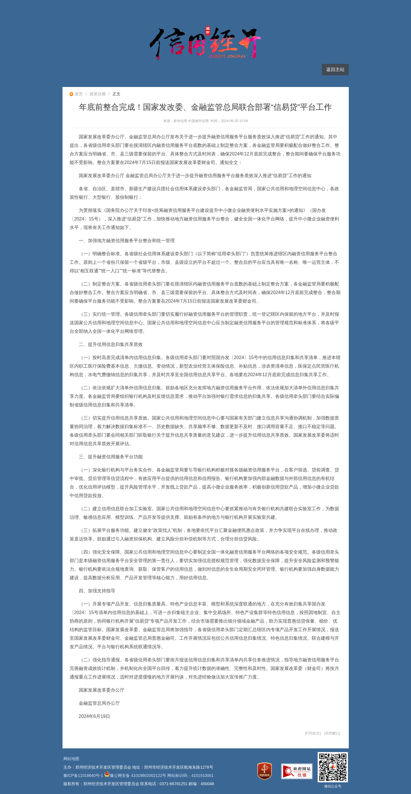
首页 (79, 94)
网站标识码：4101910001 (190, 775)
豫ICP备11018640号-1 (83, 775)
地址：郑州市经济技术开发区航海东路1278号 (172, 767)
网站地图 (71, 758)
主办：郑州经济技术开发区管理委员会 (97, 767)
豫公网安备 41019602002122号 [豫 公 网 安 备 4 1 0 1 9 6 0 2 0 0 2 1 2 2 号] (135, 775)
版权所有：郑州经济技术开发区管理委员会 (101, 783)
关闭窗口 (332, 733)
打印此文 (313, 733)
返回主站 (335, 69)
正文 (116, 94)
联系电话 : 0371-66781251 (164, 783)
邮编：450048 (201, 783)
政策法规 (98, 94)
